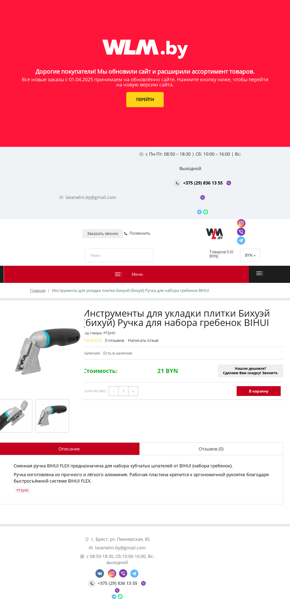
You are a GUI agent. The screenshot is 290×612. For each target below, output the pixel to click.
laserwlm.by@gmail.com (87, 197)
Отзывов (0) (211, 449)
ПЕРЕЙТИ (145, 99)
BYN (250, 255)
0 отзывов (114, 340)
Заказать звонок (102, 233)
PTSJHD (22, 490)
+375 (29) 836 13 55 (199, 183)
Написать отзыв (143, 340)
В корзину (258, 391)
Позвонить (137, 233)
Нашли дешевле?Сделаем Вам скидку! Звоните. (250, 370)
